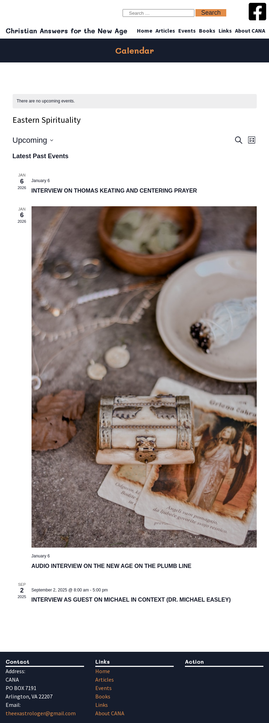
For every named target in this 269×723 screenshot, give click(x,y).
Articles (165, 30)
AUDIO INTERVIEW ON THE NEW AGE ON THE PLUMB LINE (112, 566)
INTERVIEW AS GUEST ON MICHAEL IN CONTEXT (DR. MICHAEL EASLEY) (131, 600)
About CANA (250, 30)
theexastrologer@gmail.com (41, 713)
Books (207, 30)
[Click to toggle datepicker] (33, 140)
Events (187, 30)
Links (225, 30)
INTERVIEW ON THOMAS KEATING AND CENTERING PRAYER (114, 191)
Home (144, 30)
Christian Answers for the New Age (66, 30)
